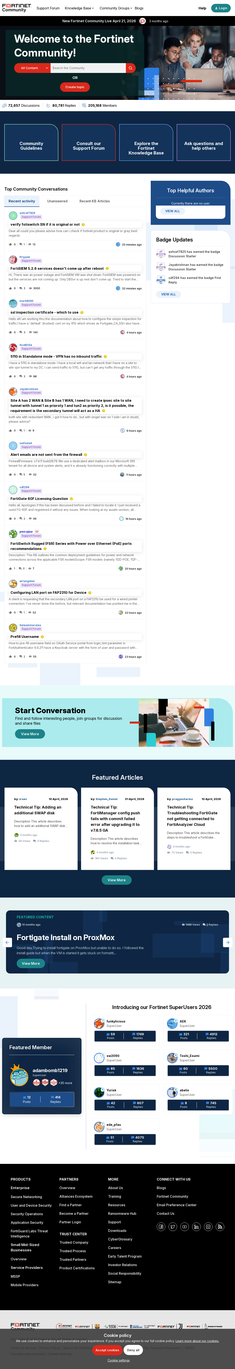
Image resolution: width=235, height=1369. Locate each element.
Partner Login (70, 1222)
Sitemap (114, 1282)
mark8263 (26, 301)
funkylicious (116, 1021)
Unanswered (57, 201)
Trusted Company (73, 1242)
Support (114, 1222)
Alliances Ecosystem (76, 1196)
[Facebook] (161, 1226)
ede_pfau (114, 1124)
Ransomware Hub (122, 1213)
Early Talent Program (125, 1256)
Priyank (25, 257)
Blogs (139, 8)
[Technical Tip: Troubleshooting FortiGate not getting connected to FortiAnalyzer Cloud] (193, 829)
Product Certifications (77, 1268)
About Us (115, 1188)
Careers (114, 1248)
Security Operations (27, 1214)
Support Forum (48, 8)
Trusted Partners (72, 1259)
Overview (19, 1259)
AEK (183, 1021)
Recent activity (22, 201)
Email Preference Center (177, 1205)
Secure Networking (26, 1197)
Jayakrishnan (29, 389)
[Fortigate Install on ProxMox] (117, 941)
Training (114, 1196)
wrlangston (27, 581)
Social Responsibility (124, 1273)
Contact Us (165, 1213)
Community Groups (115, 8)
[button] (117, 1360)
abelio (184, 1090)
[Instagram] (208, 1226)
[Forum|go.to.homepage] (16, 8)
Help (202, 8)
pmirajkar (26, 531)
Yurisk (111, 1090)
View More (30, 734)
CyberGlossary (120, 1239)
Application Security (27, 1222)
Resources (116, 1205)
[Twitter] (173, 1226)
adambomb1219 (50, 1070)
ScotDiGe (26, 345)
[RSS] (220, 1226)
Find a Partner (70, 1205)
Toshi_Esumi (189, 1056)
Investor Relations (122, 1265)
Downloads (117, 1230)
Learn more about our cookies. (197, 1341)
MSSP (15, 1276)
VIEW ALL (172, 211)
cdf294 (24, 487)
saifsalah (26, 443)
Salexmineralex (30, 625)
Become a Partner (74, 1213)
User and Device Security (31, 1205)
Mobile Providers (24, 1285)
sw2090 (113, 1056)
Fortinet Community (172, 1196)
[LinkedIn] (196, 1226)
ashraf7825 (27, 213)
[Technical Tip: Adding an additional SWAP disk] (41, 829)
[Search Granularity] (32, 68)
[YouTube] (184, 1226)
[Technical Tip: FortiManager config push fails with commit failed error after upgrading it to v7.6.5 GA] (117, 829)
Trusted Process (72, 1251)
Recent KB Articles (95, 201)
